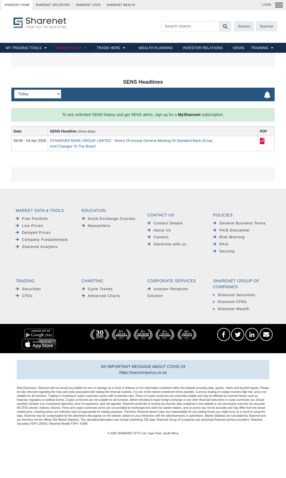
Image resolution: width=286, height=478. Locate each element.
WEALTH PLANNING (155, 48)
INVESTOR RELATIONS (203, 48)
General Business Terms (239, 223)
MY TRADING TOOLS (24, 48)
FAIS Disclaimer (231, 230)
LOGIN (266, 4)
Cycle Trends (97, 289)
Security (224, 251)
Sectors (244, 26)
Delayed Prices (33, 232)
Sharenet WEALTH (121, 5)
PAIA (221, 244)
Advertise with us (166, 244)
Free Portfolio (32, 218)
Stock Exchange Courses (109, 218)
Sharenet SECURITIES (53, 5)
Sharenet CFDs (88, 5)
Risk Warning (228, 237)
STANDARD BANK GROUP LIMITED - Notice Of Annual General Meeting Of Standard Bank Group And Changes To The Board (131, 143)
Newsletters (96, 226)
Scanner (266, 26)
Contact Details (165, 223)
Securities (28, 289)
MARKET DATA (69, 48)
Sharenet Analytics (37, 247)
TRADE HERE (108, 48)
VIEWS (238, 48)
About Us (159, 230)
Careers (158, 237)
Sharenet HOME (17, 5)
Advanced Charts (101, 296)
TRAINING (259, 48)
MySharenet (189, 114)
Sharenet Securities (234, 295)
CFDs (24, 296)
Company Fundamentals (42, 239)
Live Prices (29, 226)
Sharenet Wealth (231, 309)
